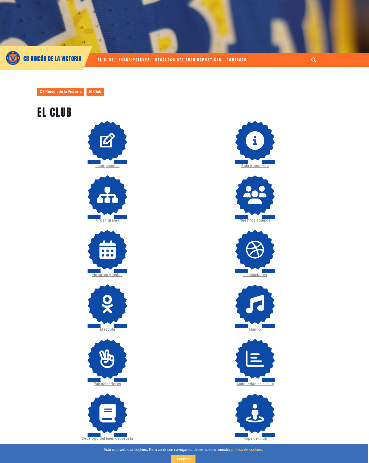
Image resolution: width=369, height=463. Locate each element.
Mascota (107, 329)
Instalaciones (255, 275)
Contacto (236, 60)
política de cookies (246, 460)
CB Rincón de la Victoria (52, 58)
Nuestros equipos (255, 220)
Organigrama (107, 220)
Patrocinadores (107, 384)
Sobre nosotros (255, 166)
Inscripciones (134, 60)
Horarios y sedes (107, 275)
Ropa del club (255, 438)
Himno (255, 329)
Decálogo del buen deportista (188, 60)
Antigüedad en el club (255, 384)
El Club (106, 60)
